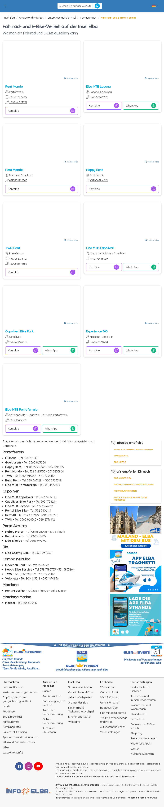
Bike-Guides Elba (122, 478)
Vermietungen (88, 17)
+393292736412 (18, 258)
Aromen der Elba (78, 702)
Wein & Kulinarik (109, 697)
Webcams (74, 721)
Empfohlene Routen (79, 716)
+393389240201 (99, 341)
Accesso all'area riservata (142, 797)
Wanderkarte (121, 456)
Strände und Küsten (80, 687)
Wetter (135, 748)
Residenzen (9, 711)
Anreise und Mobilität (31, 17)
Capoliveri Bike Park (19, 331)
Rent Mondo (14, 86)
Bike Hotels (120, 462)
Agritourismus (11, 721)
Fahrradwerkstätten (125, 491)
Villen (6, 747)
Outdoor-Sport (109, 692)
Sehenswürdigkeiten (80, 697)
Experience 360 (96, 331)
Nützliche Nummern (142, 753)
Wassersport (108, 687)
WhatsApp (141, 105)
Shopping (136, 733)
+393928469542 (18, 341)
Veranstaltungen (110, 732)
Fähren (47, 691)
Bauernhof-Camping (15, 732)
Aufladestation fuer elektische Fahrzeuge (130, 498)
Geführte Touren (109, 702)
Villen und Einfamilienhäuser (19, 742)
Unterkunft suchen (13, 687)
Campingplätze (12, 726)
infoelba (60, 797)
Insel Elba (9, 17)
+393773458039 (99, 258)
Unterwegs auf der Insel (62, 17)
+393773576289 (99, 97)
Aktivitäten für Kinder (112, 726)
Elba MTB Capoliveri (100, 248)
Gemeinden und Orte (80, 692)
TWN (8, 476)
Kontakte (41, 110)
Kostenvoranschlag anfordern (20, 692)
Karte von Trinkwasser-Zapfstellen (133, 449)
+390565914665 (99, 180)
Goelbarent (13, 462)
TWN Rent (12, 248)
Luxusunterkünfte (13, 752)
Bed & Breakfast (12, 716)
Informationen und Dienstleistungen (134, 484)
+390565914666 (18, 263)
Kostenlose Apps (141, 743)
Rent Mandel (14, 170)
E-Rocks (10, 458)
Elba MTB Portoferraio (21, 409)
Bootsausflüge (109, 707)
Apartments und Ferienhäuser (20, 737)
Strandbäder (138, 714)
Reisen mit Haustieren (143, 738)
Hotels (6, 706)
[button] (4, 6)
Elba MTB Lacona (98, 86)
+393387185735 (18, 97)
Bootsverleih (138, 719)
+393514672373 (17, 420)
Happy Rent (94, 170)
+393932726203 (18, 180)
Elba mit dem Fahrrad (113, 712)
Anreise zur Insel (52, 696)
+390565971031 (18, 102)
